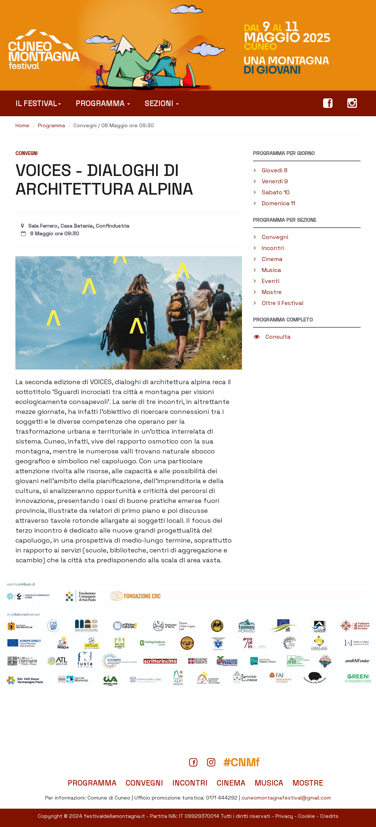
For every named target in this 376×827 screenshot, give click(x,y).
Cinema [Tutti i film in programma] (231, 783)
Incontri (269, 248)
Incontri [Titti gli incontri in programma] (189, 783)
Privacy (284, 816)
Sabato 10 (272, 192)
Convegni (271, 237)
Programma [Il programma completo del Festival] (92, 783)
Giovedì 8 (271, 170)
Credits (329, 816)
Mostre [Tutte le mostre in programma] (307, 783)
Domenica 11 (274, 203)
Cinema (268, 259)
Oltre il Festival (278, 303)
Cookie (306, 816)
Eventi (266, 281)
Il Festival (38, 103)
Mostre (268, 292)
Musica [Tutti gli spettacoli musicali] (268, 783)
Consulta (272, 337)
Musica (267, 270)
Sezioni (162, 103)
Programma (103, 103)
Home (22, 125)
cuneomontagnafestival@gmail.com (286, 797)
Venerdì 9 (271, 181)
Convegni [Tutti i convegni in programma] (144, 783)
